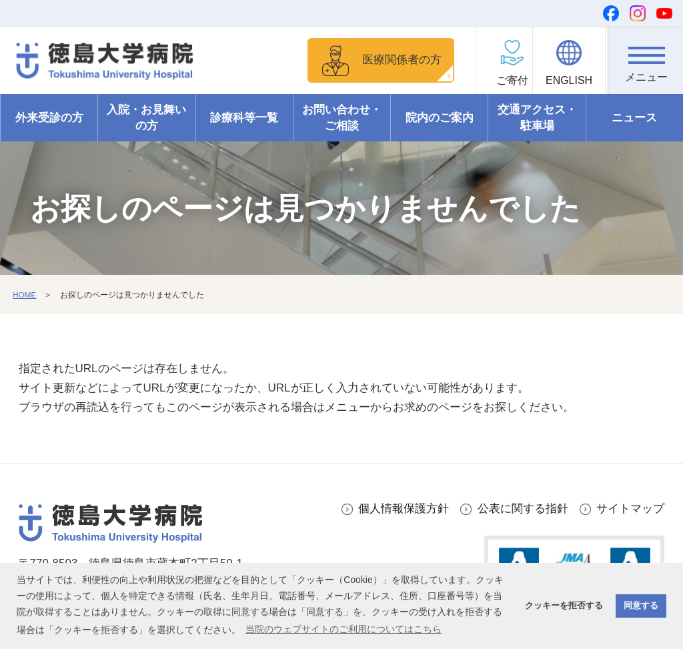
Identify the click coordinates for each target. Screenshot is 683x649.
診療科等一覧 (244, 117)
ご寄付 (500, 80)
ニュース (634, 117)
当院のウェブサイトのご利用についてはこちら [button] (343, 629)
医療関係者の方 (399, 59)
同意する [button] (641, 605)
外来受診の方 (49, 117)
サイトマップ (630, 508)
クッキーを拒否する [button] (564, 605)
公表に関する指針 (523, 508)
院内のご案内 (440, 117)
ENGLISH (573, 80)
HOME (25, 294)
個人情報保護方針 (403, 508)
